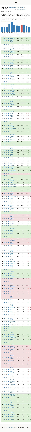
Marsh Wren (12, 145)
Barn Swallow (12, 223)
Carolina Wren (13, 184)
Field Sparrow (12, 324)
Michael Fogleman (18, 426)
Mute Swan (12, 165)
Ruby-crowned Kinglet (11, 304)
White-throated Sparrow (11, 247)
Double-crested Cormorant (12, 41)
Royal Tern (12, 369)
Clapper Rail (12, 326)
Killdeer (11, 152)
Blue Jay (11, 113)
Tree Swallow (12, 307)
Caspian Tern (12, 236)
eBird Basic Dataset (10, 427)
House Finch (12, 163)
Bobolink (11, 150)
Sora (11, 273)
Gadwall (11, 182)
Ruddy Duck (12, 328)
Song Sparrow (13, 86)
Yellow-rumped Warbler (11, 258)
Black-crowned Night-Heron (12, 133)
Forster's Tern (12, 263)
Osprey (11, 88)
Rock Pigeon (12, 173)
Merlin (11, 309)
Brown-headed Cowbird (11, 266)
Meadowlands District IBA (15, 7)
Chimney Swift (13, 196)
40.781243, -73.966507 (22, 9)
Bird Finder (15, 2)
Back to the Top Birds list (6, 21)
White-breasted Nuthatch (11, 354)
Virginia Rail (12, 414)
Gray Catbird (12, 54)
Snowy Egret (12, 60)
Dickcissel (12, 334)
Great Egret (12, 38)
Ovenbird (12, 291)
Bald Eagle (12, 221)
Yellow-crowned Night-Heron (12, 227)
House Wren (12, 161)
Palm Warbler (12, 139)
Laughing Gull (12, 84)
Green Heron (12, 261)
